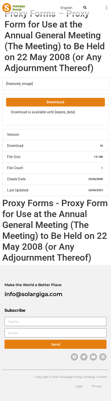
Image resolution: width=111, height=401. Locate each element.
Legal (79, 386)
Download (55, 102)
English (66, 8)
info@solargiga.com (33, 294)
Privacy (97, 386)
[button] (85, 8)
